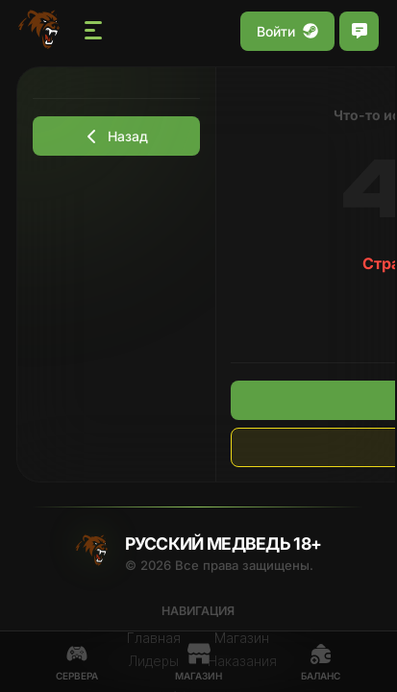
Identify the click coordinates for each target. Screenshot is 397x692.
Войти (287, 31)
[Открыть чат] (359, 31)
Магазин (198, 661)
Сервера (77, 661)
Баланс (320, 661)
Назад (116, 136)
